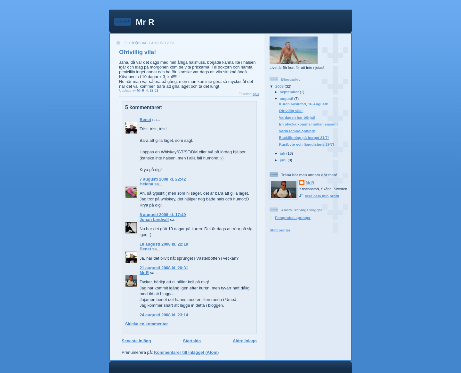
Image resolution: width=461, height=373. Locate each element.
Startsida (192, 340)
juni (283, 160)
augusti (287, 98)
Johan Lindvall (154, 219)
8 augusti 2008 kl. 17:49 (163, 214)
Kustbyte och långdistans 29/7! (306, 144)
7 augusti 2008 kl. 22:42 (163, 179)
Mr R (145, 22)
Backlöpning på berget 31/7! (304, 137)
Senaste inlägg (136, 340)
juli (283, 153)
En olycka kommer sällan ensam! (308, 124)
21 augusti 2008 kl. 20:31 (164, 267)
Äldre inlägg (245, 340)
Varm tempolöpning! (297, 131)
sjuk (256, 94)
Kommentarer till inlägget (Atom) (186, 352)
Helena (146, 184)
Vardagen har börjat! (297, 117)
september (290, 92)
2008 (280, 86)
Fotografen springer (293, 217)
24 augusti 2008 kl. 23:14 (164, 314)
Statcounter (280, 230)
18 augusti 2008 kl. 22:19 (164, 244)
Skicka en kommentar (146, 323)
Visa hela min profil (322, 196)
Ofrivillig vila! (291, 111)
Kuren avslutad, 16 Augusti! (303, 104)
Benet (145, 119)
